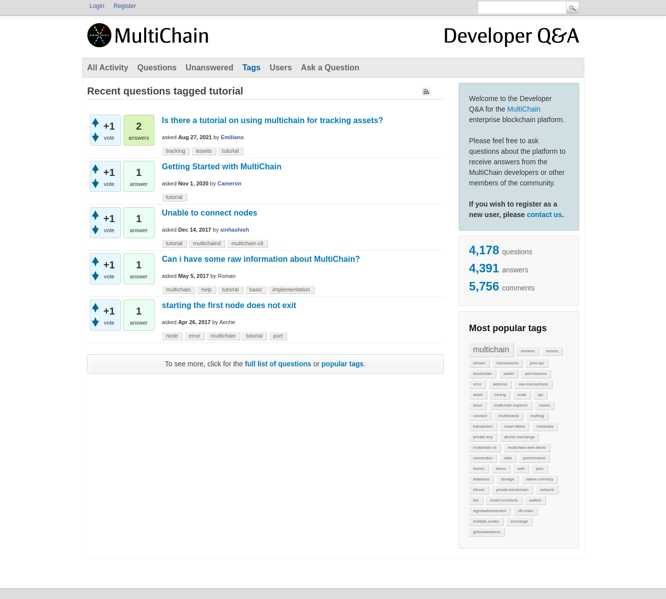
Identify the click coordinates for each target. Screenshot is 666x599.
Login (97, 6)
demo (501, 468)
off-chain (526, 511)
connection (483, 458)
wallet (508, 373)
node (521, 394)
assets (552, 351)
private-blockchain (512, 489)
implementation (291, 289)
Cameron (229, 183)
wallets (535, 500)
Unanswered (209, 67)
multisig (537, 416)
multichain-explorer (511, 405)
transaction (483, 426)
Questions (157, 67)
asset (478, 394)
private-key (483, 437)
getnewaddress (486, 532)
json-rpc (537, 363)
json (540, 468)
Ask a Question (330, 67)
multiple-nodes (486, 521)
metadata (545, 426)
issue (478, 405)
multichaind (508, 416)
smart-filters (514, 426)
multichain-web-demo (527, 447)
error (477, 384)
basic (255, 289)
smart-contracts (503, 500)
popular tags (343, 364)
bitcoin (479, 489)
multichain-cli (484, 447)
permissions (536, 373)
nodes (544, 405)
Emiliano (232, 137)
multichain (491, 349)
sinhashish (234, 230)
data (508, 458)
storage (507, 479)
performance (534, 458)
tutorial (230, 151)
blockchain (482, 373)
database (481, 479)
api (540, 394)
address (500, 384)
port (278, 336)
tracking (176, 151)
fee (476, 500)
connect (480, 416)
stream (479, 363)
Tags (251, 67)
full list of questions (278, 364)
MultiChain (524, 109)
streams (527, 351)
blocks (479, 468)
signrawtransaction (490, 511)
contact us (544, 215)
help (206, 289)
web (521, 468)
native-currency (540, 479)
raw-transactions (533, 384)
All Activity (107, 67)
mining (500, 394)
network (547, 489)
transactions (507, 363)
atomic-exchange (519, 437)
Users (281, 67)
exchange (519, 521)
